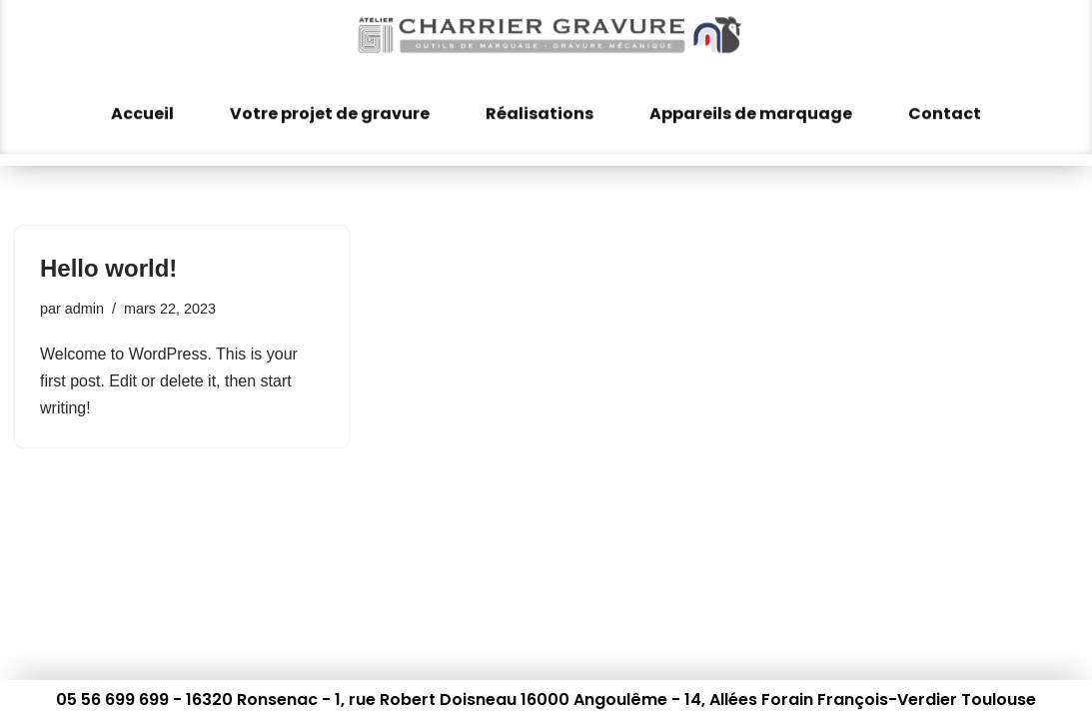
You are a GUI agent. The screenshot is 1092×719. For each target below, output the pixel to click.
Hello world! (108, 268)
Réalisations (539, 104)
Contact (944, 104)
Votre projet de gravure (330, 104)
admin (84, 309)
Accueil (142, 104)
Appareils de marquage (750, 104)
